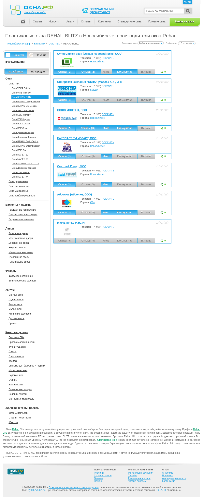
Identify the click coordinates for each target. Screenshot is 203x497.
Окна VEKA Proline (21, 123)
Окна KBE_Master (21, 172)
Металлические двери (21, 252)
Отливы (13, 380)
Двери (10, 228)
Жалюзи (13, 422)
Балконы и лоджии (19, 204)
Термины (99, 472)
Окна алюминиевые (19, 186)
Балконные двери (18, 233)
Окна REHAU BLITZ (22, 97)
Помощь (98, 481)
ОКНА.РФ (161, 490)
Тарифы (132, 475)
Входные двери (17, 247)
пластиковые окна (107, 440)
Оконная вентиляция (20, 389)
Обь (92, 202)
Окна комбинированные (22, 195)
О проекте (167, 472)
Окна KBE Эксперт (21, 115)
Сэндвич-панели (18, 394)
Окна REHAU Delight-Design (26, 101)
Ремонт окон (15, 304)
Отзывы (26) (88, 128)
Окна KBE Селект (21, 128)
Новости (54, 21)
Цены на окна (184, 21)
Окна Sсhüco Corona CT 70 (25, 163)
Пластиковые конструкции (23, 214)
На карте (41, 55)
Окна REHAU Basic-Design (25, 141)
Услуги (10, 289)
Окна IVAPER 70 (20, 159)
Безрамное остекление (21, 219)
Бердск (94, 89)
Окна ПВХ (14, 83)
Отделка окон (16, 299)
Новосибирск (97, 61)
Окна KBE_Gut (19, 150)
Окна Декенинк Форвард (24, 168)
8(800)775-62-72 (100, 12)
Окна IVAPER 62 (20, 155)
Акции (70, 21)
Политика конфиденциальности (174, 477)
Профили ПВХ (16, 337)
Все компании (15, 61)
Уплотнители (16, 384)
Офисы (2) (64, 128)
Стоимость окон (103, 475)
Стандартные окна (129, 21)
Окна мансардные (19, 191)
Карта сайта (168, 481)
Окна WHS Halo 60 (21, 93)
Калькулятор (124, 71)
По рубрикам (15, 71)
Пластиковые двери (20, 261)
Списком (18, 55)
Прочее (13, 323)
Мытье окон (15, 309)
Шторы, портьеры (18, 413)
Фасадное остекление (21, 276)
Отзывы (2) (88, 71)
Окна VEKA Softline (21, 88)
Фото (106, 128)
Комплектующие (17, 332)
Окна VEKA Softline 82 (23, 110)
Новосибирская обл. (35, 12)
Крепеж (13, 361)
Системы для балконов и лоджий (27, 365)
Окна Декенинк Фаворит (24, 137)
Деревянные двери (19, 243)
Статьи (37, 21)
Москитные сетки (18, 370)
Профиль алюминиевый (22, 342)
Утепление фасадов (20, 313)
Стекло (13, 351)
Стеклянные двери (19, 257)
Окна (9, 78)
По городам (38, 71)
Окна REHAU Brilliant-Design (26, 146)
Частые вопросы (137, 481)
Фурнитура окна (17, 346)
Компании (104, 21)
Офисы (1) (64, 71)
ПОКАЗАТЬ (108, 58)
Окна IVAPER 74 (20, 177)
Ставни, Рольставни (20, 417)
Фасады (11, 270)
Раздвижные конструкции (22, 209)
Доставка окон (16, 318)
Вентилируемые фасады (22, 280)
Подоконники (16, 375)
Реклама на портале (139, 478)
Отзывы (86, 21)
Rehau (15, 429)
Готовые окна (157, 21)
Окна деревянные (18, 181)
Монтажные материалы (22, 398)
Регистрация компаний (140, 472)
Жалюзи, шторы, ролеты (22, 407)
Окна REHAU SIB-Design (24, 106)
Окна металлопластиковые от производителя (74, 487)
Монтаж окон (16, 294)
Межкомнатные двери (21, 238)
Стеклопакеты (16, 356)
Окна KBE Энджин (21, 119)
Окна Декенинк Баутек (23, 132)
